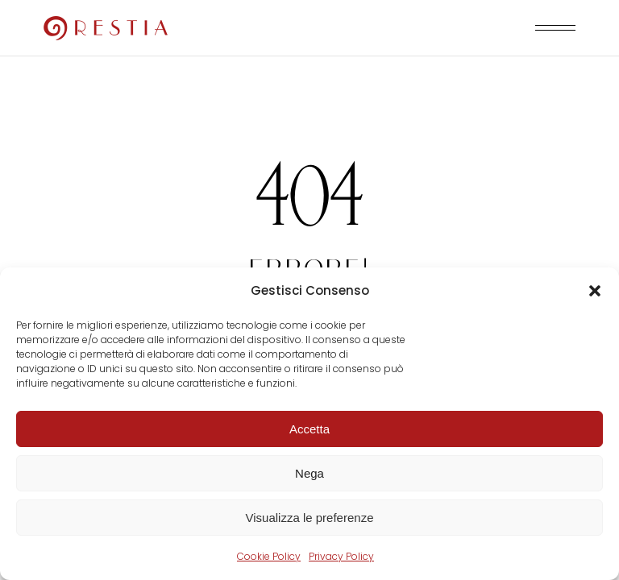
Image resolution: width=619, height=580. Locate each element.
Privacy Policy (341, 556)
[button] (595, 291)
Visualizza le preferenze (310, 517)
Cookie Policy (269, 556)
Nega (309, 473)
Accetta (309, 429)
